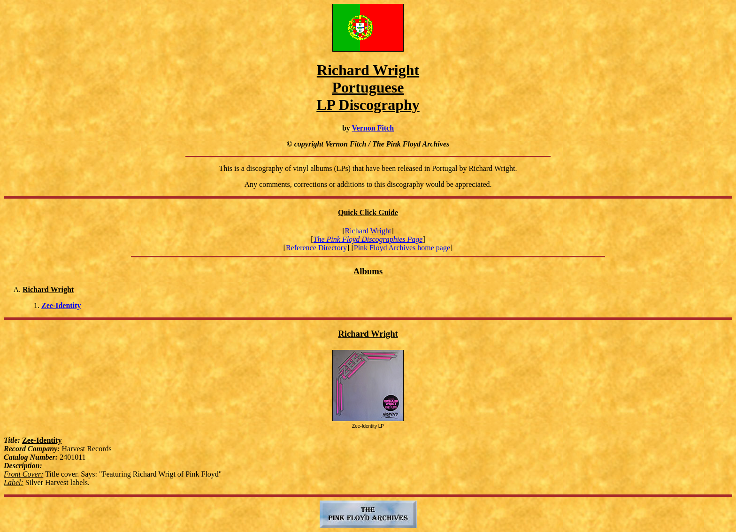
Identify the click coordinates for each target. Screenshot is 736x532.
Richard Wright (368, 231)
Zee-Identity (61, 305)
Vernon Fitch (373, 128)
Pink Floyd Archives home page (402, 248)
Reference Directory (316, 248)
